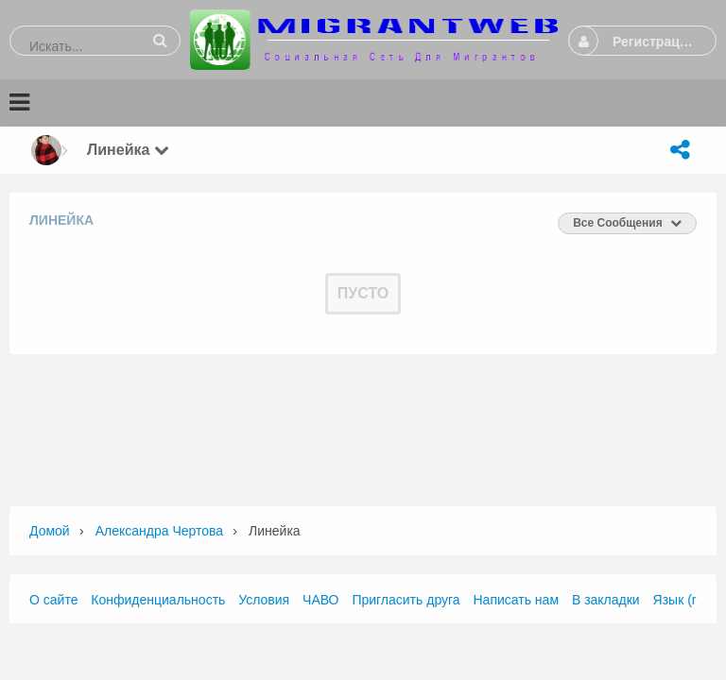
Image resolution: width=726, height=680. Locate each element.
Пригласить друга (405, 599)
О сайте (53, 599)
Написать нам (517, 599)
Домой (49, 530)
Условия (263, 599)
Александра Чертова (159, 530)
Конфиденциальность (158, 599)
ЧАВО (320, 599)
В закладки (606, 599)
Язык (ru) (680, 599)
